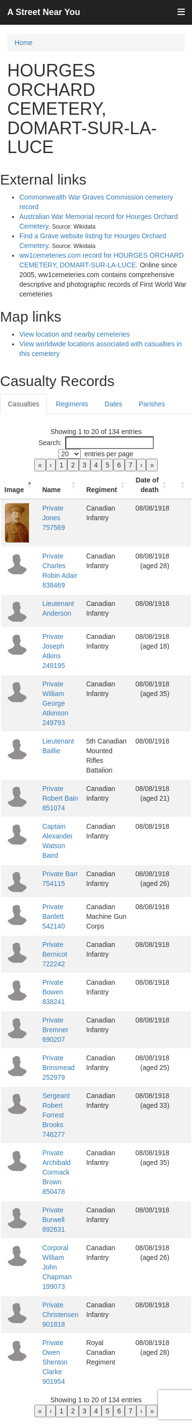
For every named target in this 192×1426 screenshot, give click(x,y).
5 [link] (107, 465)
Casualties (23, 404)
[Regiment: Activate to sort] (107, 485)
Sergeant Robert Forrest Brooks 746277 (56, 1115)
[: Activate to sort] (182, 485)
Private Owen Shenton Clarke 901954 (54, 1362)
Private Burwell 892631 (53, 1219)
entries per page (108, 454)
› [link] (141, 465)
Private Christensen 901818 (60, 1314)
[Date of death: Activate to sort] (152, 485)
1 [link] (61, 465)
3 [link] (85, 465)
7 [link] (131, 465)
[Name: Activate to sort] (60, 485)
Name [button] (51, 490)
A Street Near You (43, 12)
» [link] (152, 465)
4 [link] (96, 465)
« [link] (40, 465)
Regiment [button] (101, 490)
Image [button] (14, 490)
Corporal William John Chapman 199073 (57, 1267)
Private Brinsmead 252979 (58, 1067)
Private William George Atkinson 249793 (55, 703)
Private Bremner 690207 (55, 1029)
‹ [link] (51, 465)
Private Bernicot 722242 (54, 954)
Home (23, 42)
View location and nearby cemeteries (74, 334)
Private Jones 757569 (53, 517)
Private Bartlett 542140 (53, 916)
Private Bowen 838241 (53, 992)
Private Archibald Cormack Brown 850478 (56, 1172)
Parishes (152, 404)
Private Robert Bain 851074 (60, 798)
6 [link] (119, 465)
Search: (49, 443)
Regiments (72, 404)
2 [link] (73, 465)
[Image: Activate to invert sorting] (19, 485)
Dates (113, 404)
